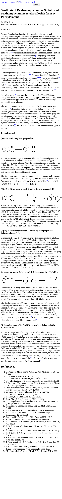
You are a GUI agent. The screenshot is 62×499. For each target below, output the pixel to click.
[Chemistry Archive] (26, 2)
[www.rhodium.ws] (9, 2)
